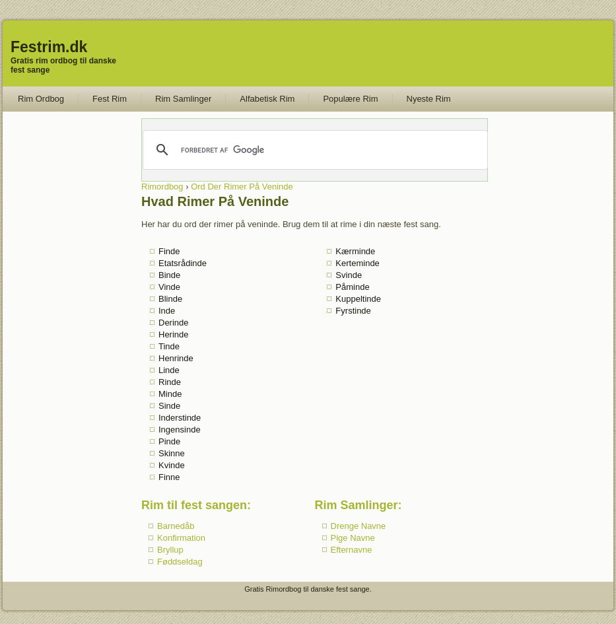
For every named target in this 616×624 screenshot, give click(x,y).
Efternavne (351, 550)
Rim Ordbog (41, 99)
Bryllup (170, 550)
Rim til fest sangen (194, 505)
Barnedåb (175, 526)
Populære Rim (350, 99)
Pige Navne (353, 538)
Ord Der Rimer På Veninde (242, 186)
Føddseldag (180, 562)
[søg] (314, 150)
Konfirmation (181, 538)
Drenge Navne (358, 526)
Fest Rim (109, 99)
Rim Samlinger (183, 99)
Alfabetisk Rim (267, 99)
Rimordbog (162, 186)
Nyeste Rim (429, 99)
